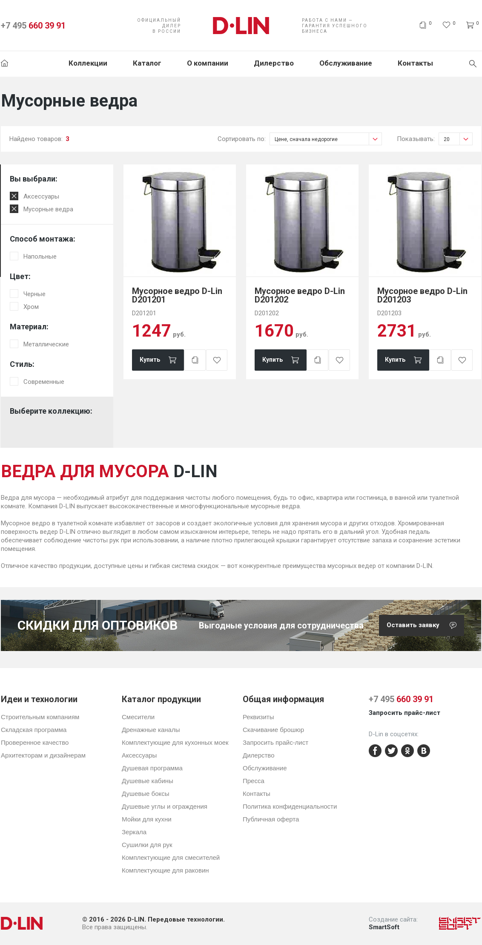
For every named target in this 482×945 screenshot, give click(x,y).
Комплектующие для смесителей (171, 857)
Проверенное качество (35, 742)
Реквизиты (258, 716)
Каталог (147, 63)
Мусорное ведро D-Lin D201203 (422, 295)
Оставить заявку (425, 625)
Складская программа (33, 729)
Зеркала (134, 832)
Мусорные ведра (48, 209)
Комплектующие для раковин (165, 870)
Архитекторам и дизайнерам (43, 755)
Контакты (415, 63)
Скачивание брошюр (273, 729)
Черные (34, 294)
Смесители (138, 716)
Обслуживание (345, 63)
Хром (31, 307)
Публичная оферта (271, 819)
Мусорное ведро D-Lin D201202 (300, 295)
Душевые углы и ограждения (164, 806)
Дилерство (274, 63)
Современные (43, 382)
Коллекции (88, 63)
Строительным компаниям (40, 716)
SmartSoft (384, 927)
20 (458, 139)
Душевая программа (152, 768)
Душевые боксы (145, 793)
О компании (207, 63)
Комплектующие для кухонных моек (175, 742)
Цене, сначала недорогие (328, 139)
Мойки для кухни (147, 819)
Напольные (40, 256)
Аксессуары (41, 196)
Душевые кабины (147, 780)
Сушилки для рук (147, 844)
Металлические (46, 344)
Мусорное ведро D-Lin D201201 (177, 295)
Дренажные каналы (151, 729)
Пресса (253, 780)
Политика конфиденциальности (290, 806)
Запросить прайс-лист (275, 742)
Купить (150, 359)
